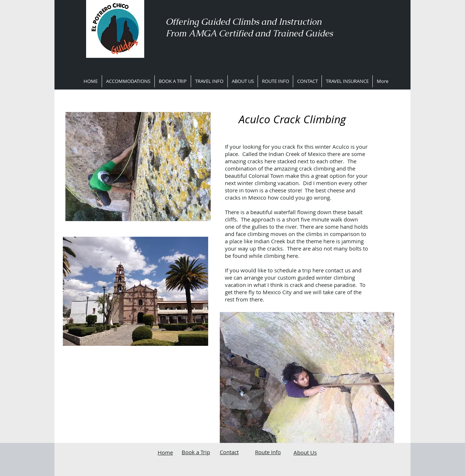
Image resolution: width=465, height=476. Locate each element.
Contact (229, 452)
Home (165, 452)
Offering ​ (183, 21)
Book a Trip (196, 452)
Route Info (268, 452)
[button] (209, 81)
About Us (305, 452)
